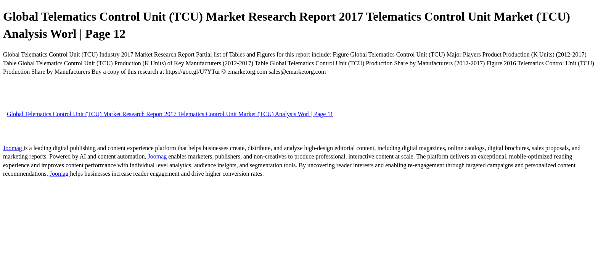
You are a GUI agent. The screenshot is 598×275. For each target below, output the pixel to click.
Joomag (13, 148)
